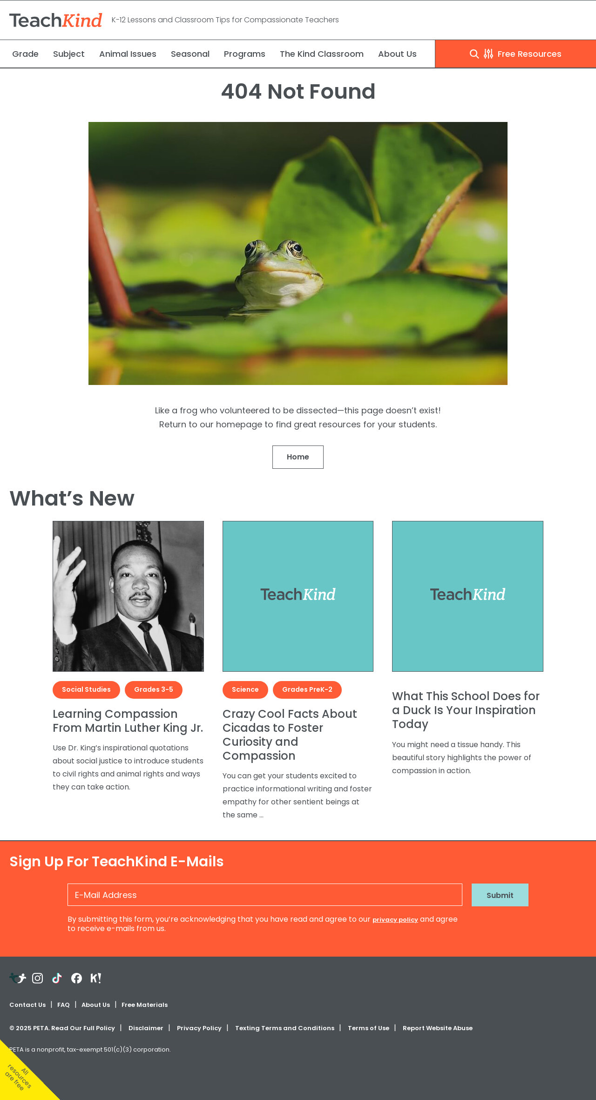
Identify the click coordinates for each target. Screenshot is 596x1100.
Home (298, 457)
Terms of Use (368, 1028)
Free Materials (145, 1004)
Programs (244, 54)
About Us (397, 54)
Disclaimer (146, 1028)
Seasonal (190, 54)
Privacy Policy (199, 1028)
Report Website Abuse (438, 1028)
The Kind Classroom (322, 54)
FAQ (63, 1004)
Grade (25, 54)
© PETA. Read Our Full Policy (62, 1028)
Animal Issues (127, 54)
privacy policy (395, 919)
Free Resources (516, 54)
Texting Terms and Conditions (284, 1028)
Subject (69, 54)
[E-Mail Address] (265, 895)
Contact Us (27, 1004)
